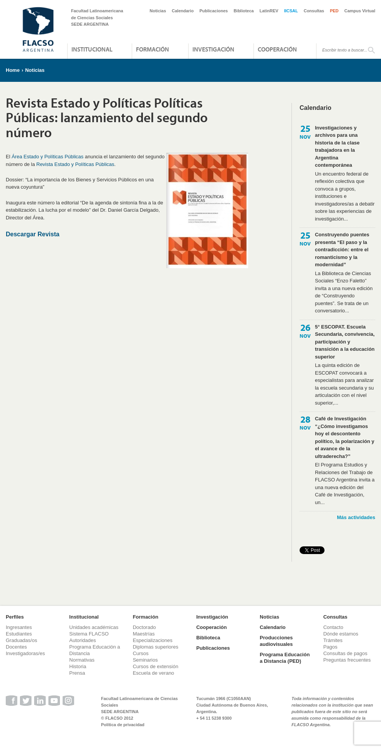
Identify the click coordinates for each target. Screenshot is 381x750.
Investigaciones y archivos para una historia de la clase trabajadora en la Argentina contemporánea (337, 146)
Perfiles (15, 617)
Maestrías (144, 634)
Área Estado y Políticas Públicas (47, 156)
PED (334, 10)
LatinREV (269, 10)
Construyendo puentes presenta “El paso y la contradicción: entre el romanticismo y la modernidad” (342, 249)
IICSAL (291, 10)
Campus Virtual (360, 10)
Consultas (314, 10)
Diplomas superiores (156, 647)
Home (13, 70)
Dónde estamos (340, 634)
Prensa (77, 673)
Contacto (333, 627)
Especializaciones (152, 640)
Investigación (213, 49)
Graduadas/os (21, 640)
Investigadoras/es (25, 653)
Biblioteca (244, 10)
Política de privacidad (122, 724)
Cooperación (277, 49)
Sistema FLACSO (89, 634)
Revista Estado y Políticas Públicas (75, 164)
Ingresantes (19, 627)
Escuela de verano (153, 673)
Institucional (92, 49)
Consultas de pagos (345, 653)
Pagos (330, 647)
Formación (152, 49)
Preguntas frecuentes (347, 660)
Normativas (81, 660)
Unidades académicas (93, 627)
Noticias (158, 10)
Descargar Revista (33, 234)
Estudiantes (19, 634)
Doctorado (144, 627)
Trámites (333, 640)
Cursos (141, 653)
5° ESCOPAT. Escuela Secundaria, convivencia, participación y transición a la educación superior (344, 342)
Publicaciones (213, 10)
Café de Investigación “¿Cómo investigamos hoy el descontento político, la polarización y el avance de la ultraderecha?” (344, 437)
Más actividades (356, 517)
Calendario (183, 10)
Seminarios (145, 660)
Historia (77, 666)
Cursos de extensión (156, 666)
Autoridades (82, 640)
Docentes (16, 647)
